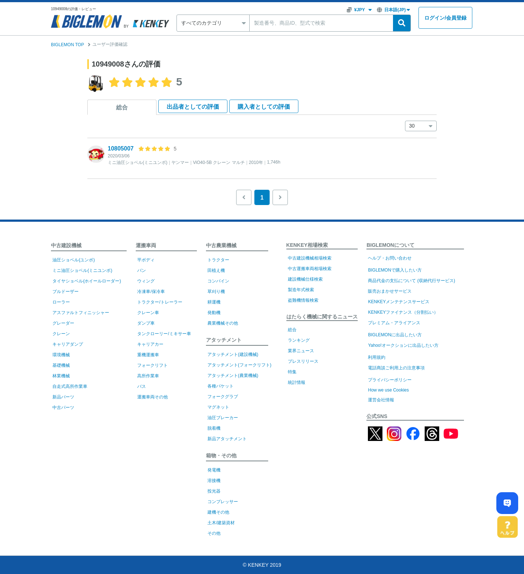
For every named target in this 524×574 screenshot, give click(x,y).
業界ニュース (301, 350)
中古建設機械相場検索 (310, 258)
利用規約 (376, 357)
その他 (214, 533)
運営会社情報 (381, 399)
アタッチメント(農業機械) (232, 375)
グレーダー (63, 323)
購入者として (264, 106)
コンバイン (218, 281)
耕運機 (214, 302)
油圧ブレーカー (222, 417)
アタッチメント (224, 340)
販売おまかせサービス (390, 291)
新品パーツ (63, 397)
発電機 (214, 470)
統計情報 (296, 382)
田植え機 (216, 270)
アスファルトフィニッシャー (80, 312)
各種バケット (220, 386)
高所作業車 (148, 375)
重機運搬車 (148, 354)
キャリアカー (150, 344)
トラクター (218, 259)
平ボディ (146, 259)
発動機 (214, 312)
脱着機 (214, 428)
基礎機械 (61, 365)
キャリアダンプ (67, 344)
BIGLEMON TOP (67, 44)
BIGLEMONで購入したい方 (394, 270)
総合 (122, 107)
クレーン (61, 333)
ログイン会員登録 (445, 18)
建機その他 (218, 512)
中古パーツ (63, 407)
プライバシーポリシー (390, 379)
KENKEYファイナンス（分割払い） (403, 312)
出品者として (193, 106)
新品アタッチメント (227, 438)
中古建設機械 (66, 245)
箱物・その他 (221, 455)
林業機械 (61, 375)
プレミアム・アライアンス (394, 322)
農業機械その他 (222, 323)
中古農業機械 (221, 245)
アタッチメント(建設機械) (232, 354)
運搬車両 (146, 245)
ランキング (299, 340)
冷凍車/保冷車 (150, 291)
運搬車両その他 (152, 397)
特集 (292, 371)
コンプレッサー (222, 501)
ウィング (146, 281)
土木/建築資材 (221, 522)
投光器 (214, 491)
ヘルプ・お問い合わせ (390, 258)
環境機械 (61, 354)
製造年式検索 (301, 289)
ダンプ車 (146, 323)
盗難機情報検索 (303, 300)
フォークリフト (152, 365)
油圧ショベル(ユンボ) (73, 259)
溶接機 (214, 480)
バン (141, 270)
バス (141, 386)
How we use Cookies (388, 390)
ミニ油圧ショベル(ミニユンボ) (82, 270)
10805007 (121, 148)
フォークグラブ (222, 396)
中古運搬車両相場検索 (310, 268)
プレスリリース (303, 361)
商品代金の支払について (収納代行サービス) (411, 280)
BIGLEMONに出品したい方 (394, 334)
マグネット (218, 407)
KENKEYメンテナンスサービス (398, 301)
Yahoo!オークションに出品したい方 (403, 345)
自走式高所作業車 (69, 386)
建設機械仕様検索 (305, 279)
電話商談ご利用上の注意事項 (396, 367)
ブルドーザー (65, 291)
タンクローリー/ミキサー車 (164, 333)
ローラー (61, 302)
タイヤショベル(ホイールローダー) (86, 281)
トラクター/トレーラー (159, 302)
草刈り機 (216, 291)
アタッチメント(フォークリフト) (239, 365)
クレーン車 (148, 312)
